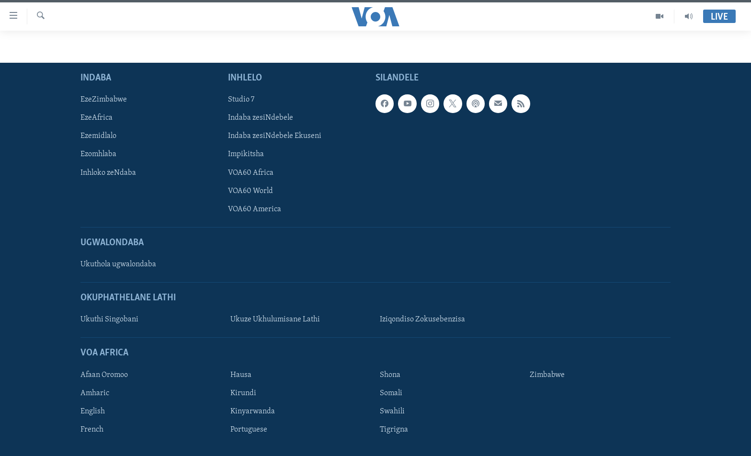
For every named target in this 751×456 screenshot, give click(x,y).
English (92, 411)
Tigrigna (394, 429)
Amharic (94, 393)
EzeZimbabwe (103, 99)
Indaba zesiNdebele (260, 118)
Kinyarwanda (252, 411)
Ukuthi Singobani (109, 319)
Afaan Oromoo (104, 375)
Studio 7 (241, 99)
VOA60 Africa (250, 173)
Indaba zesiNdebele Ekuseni (274, 136)
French (91, 429)
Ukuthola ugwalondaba (118, 264)
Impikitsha (246, 154)
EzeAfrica (96, 118)
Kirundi (243, 393)
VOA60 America (254, 209)
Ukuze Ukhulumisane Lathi (275, 319)
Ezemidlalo (98, 136)
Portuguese (248, 429)
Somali (391, 393)
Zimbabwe (547, 375)
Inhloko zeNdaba (108, 173)
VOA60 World (250, 191)
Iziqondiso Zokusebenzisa (422, 319)
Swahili (392, 411)
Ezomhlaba (98, 154)
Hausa (240, 375)
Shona (390, 375)
